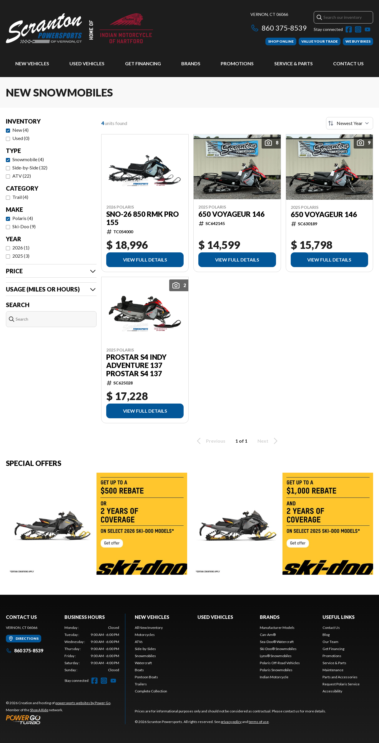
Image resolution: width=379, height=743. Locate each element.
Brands (190, 63)
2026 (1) (20, 247)
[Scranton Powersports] (79, 28)
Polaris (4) (22, 218)
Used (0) (20, 138)
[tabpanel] (91, 648)
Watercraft (143, 663)
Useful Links (339, 617)
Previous (210, 440)
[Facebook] (348, 29)
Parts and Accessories (340, 677)
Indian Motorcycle (274, 677)
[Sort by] (349, 123)
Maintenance (333, 670)
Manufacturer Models (277, 627)
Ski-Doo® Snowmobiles (278, 649)
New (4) (20, 130)
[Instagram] (358, 29)
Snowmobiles (145, 656)
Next (268, 440)
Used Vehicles (86, 63)
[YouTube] (367, 29)
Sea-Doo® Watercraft (277, 641)
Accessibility (332, 691)
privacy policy (231, 721)
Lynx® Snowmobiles (276, 656)
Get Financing (143, 63)
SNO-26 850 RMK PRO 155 (142, 218)
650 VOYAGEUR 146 (231, 214)
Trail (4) (20, 197)
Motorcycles (145, 634)
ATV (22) (21, 176)
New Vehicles (32, 63)
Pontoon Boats (146, 677)
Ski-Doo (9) (24, 226)
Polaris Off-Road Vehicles (280, 663)
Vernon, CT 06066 (269, 14)
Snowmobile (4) (28, 159)
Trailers (141, 684)
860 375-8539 (278, 28)
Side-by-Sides (145, 649)
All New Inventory (149, 627)
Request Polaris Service (341, 684)
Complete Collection (151, 691)
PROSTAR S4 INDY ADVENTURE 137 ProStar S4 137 (136, 365)
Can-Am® (268, 634)
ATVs (139, 641)
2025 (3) (20, 256)
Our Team (330, 641)
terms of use (259, 721)
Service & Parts (293, 63)
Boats (139, 670)
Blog (326, 634)
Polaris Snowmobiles (276, 670)
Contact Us (348, 63)
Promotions (237, 63)
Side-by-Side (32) (29, 167)
